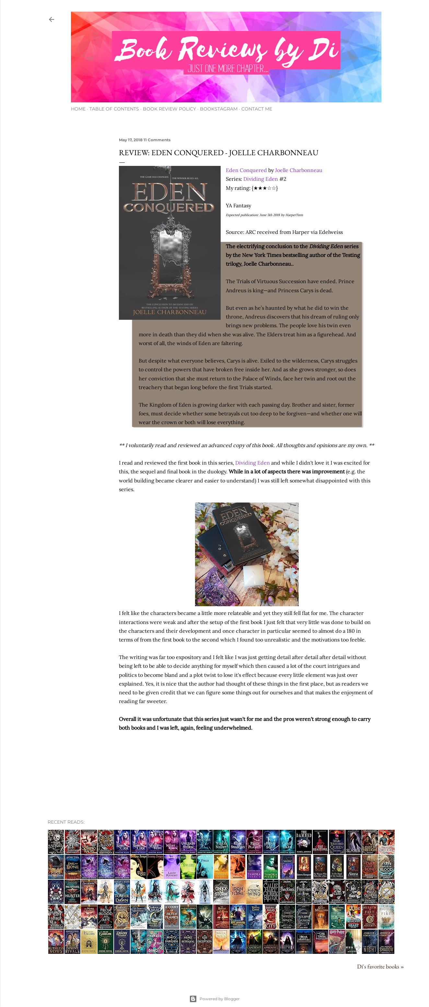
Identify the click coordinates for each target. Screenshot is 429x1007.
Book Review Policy (169, 109)
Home (78, 109)
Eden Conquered (246, 170)
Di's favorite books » (380, 966)
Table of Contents (114, 109)
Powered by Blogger (214, 999)
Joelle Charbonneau (298, 170)
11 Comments (157, 139)
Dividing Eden (260, 179)
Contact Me (256, 109)
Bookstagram (219, 109)
